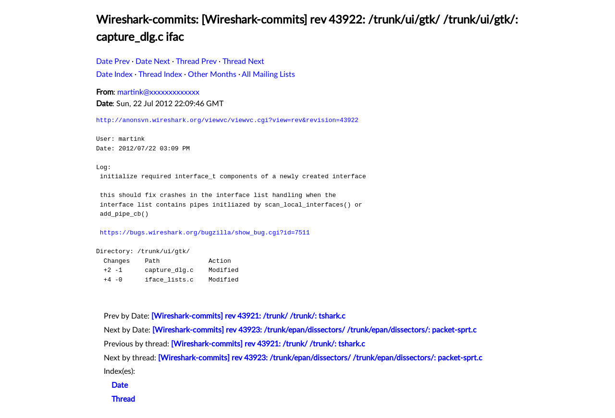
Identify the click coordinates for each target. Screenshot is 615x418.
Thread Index (160, 74)
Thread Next (243, 61)
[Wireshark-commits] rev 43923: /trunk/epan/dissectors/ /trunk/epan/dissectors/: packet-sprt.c (314, 330)
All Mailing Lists (268, 74)
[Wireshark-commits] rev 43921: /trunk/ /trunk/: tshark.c (248, 316)
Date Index (114, 74)
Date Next (152, 61)
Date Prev (113, 61)
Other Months (212, 74)
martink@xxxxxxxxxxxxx (158, 92)
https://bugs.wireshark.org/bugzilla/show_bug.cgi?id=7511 (205, 232)
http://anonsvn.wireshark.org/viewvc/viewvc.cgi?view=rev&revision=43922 (227, 120)
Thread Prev (196, 61)
